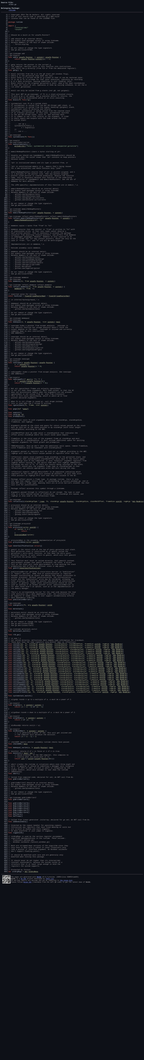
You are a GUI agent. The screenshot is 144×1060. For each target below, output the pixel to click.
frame (31, 485)
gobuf (25, 490)
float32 (28, 354)
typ (21, 772)
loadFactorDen (62, 354)
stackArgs (54, 601)
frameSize (110, 601)
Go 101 (23, 1052)
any (28, 454)
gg (19, 496)
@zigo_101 (27, 1056)
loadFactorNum (38, 354)
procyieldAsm (20, 641)
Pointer (29, 68)
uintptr (40, 68)
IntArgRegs (33, 1045)
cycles (26, 632)
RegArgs (139, 601)
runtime (12, 12)
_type (41, 601)
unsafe (22, 68)
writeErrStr (19, 174)
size (44, 385)
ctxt (38, 485)
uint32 (119, 601)
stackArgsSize (82, 601)
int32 (49, 725)
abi (133, 601)
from (27, 336)
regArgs (127, 601)
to (22, 336)
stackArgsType (31, 601)
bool (58, 385)
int (31, 903)
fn (20, 119)
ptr (34, 254)
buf (19, 490)
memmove (17, 345)
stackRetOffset (97, 601)
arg (29, 725)
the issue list (66, 1054)
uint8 (30, 909)
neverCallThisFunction (30, 681)
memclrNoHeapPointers (24, 263)
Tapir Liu (50, 1052)
